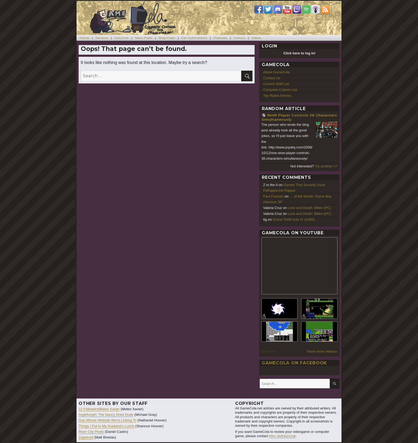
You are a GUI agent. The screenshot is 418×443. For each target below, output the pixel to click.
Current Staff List (276, 84)
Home (84, 38)
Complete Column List (280, 90)
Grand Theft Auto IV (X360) (294, 219)
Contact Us (271, 78)
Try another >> (326, 166)
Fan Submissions (194, 38)
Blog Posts (167, 38)
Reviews (101, 38)
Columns (121, 38)
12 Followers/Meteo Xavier (99, 409)
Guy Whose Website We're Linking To (107, 420)
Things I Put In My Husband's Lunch (106, 426)
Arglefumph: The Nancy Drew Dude (106, 415)
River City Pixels (91, 432)
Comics (239, 38)
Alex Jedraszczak (282, 436)
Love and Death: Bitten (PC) (309, 208)
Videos (256, 38)
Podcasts (220, 38)
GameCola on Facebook (294, 362)
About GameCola (276, 72)
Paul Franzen (273, 196)
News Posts (143, 38)
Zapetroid (86, 437)
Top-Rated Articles (277, 96)
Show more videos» (322, 351)
